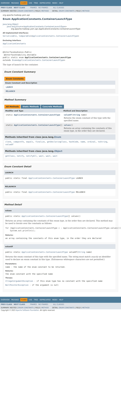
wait (41, 156)
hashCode (73, 142)
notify (20, 156)
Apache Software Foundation (27, 310)
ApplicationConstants (14, 44)
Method (45, 11)
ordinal (92, 142)
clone (8, 142)
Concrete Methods (52, 107)
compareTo (18, 142)
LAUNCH (9, 87)
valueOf (68, 115)
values (67, 125)
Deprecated (45, 3)
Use (30, 3)
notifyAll (31, 156)
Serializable (10, 36)
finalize (40, 142)
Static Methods (30, 107)
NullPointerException (17, 285)
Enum (14, 60)
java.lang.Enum (14, 26)
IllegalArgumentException (19, 281)
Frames (33, 8)
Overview (5, 3)
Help (61, 3)
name (83, 142)
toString (102, 142)
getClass (10, 156)
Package (15, 3)
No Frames (43, 8)
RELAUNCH (10, 91)
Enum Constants (25, 11)
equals (29, 142)
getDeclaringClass (57, 142)
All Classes (58, 8)
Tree (36, 3)
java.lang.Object (10, 24)
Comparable (24, 36)
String (76, 115)
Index (54, 3)
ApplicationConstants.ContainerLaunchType (44, 26)
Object (58, 151)
